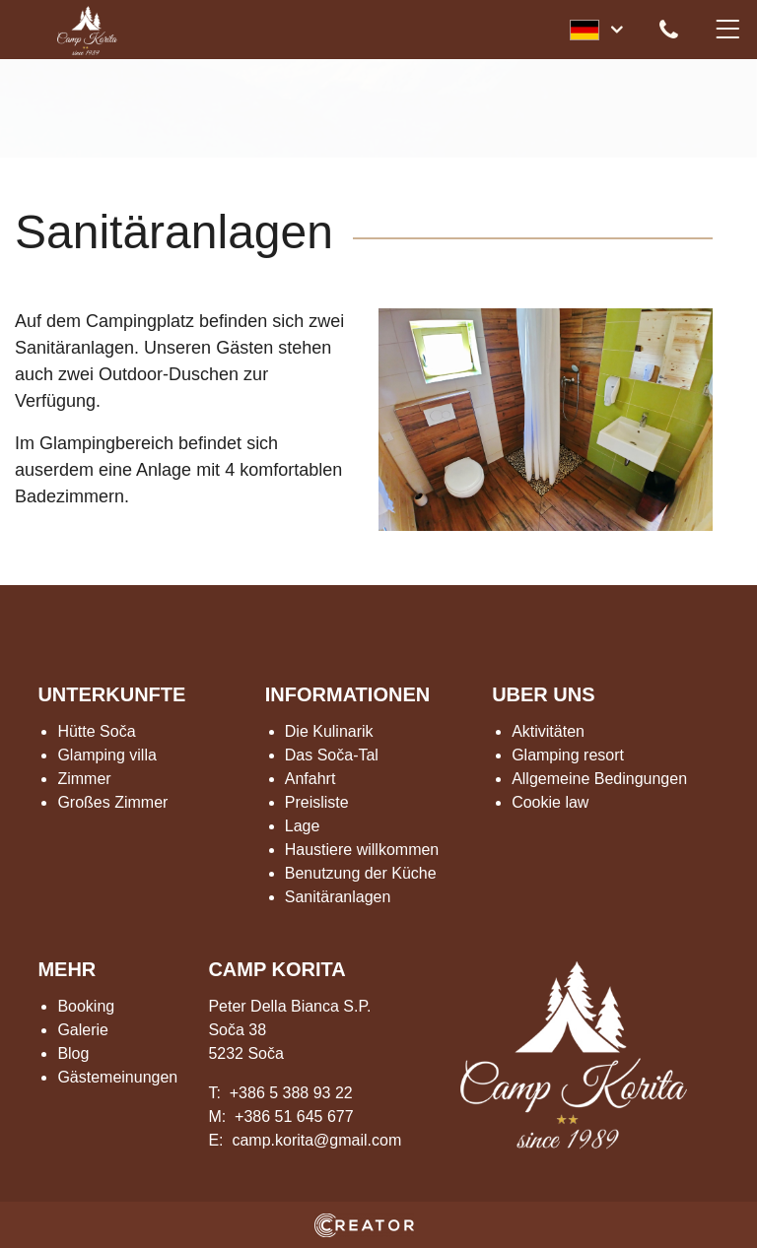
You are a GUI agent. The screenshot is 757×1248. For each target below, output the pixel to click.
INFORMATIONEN (347, 694)
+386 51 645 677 (294, 1116)
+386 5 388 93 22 (291, 1092)
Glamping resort (568, 755)
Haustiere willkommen (362, 849)
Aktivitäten (548, 731)
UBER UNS (543, 694)
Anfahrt (310, 778)
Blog (73, 1053)
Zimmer (83, 778)
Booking (85, 1006)
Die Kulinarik (329, 731)
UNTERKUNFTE (111, 694)
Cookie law (550, 802)
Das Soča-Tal (331, 755)
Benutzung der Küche (361, 873)
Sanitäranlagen (338, 896)
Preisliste (317, 802)
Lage (302, 826)
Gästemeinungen (117, 1077)
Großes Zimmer (112, 802)
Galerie (82, 1029)
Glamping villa (106, 755)
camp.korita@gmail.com (316, 1140)
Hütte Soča (96, 731)
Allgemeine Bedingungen (599, 778)
